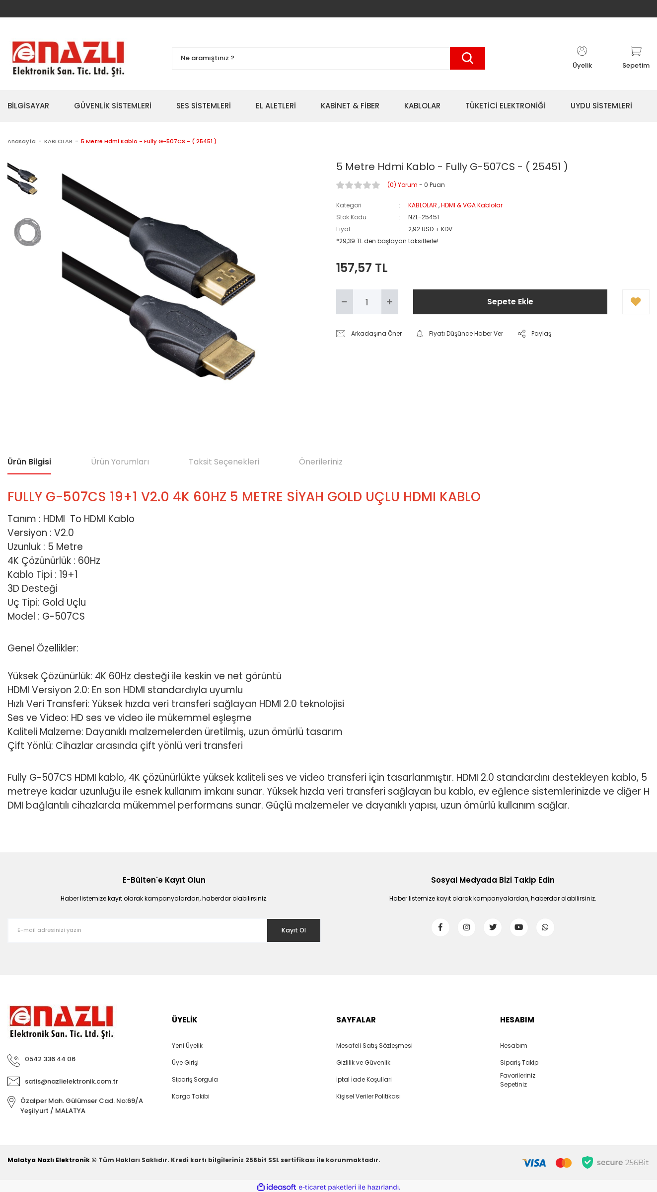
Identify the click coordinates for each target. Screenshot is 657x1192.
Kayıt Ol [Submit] (288, 930)
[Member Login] (582, 58)
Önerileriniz (321, 461)
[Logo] (67, 58)
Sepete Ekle (510, 301)
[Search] (329, 58)
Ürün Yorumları (120, 461)
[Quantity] (367, 301)
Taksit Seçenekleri (224, 461)
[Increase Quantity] (389, 301)
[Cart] (636, 58)
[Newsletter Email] (164, 930)
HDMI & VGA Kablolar (472, 205)
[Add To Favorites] (636, 301)
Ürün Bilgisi (29, 461)
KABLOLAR (422, 205)
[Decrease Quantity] (344, 301)
